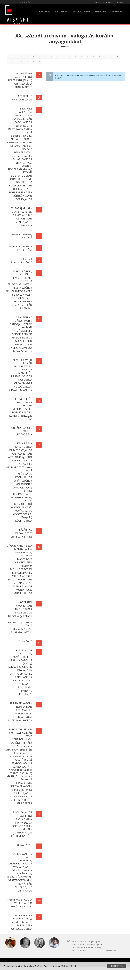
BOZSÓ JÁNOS (23, 199)
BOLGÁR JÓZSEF (22, 189)
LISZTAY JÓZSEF (22, 533)
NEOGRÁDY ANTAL (20, 629)
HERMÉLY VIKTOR (21, 376)
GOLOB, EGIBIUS (22, 337)
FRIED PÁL (26, 308)
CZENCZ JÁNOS (23, 222)
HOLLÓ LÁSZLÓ (22, 386)
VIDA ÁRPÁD (24, 883)
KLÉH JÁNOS (24, 474)
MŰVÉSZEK (45, 12)
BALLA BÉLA (24, 112)
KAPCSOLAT (117, 12)
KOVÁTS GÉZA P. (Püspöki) (22, 515)
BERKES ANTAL (23, 152)
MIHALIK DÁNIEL (22, 572)
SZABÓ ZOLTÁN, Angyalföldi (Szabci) (20, 768)
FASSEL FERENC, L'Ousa (22, 279)
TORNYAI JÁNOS (22, 832)
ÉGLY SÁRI (26, 259)
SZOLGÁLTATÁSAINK (81, 12)
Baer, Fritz (25, 108)
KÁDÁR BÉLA (24, 443)
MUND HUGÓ (23, 590)
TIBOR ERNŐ (24, 815)
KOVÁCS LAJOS (23, 510)
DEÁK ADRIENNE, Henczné (22, 236)
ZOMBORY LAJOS (22, 922)
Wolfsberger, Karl (21, 906)
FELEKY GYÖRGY (22, 287)
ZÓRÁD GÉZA (24, 925)
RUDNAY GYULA (22, 717)
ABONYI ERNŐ (23, 76)
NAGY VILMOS (23, 612)
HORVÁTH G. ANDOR (19, 390)
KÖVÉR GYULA (23, 520)
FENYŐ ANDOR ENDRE (19, 291)
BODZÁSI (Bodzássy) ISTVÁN (20, 170)
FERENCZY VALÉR (22, 294)
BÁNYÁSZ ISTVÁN (21, 119)
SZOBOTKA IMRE (22, 789)
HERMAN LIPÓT (22, 373)
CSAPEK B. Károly (22, 211)
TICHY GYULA (23, 819)
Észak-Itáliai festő (21, 262)
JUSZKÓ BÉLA (24, 434)
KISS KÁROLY (24, 464)
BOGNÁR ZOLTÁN (21, 175)
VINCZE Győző (23, 887)
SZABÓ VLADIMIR (21, 763)
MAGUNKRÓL (101, 12)
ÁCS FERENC (24, 96)
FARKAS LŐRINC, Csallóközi (22, 273)
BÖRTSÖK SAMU (22, 196)
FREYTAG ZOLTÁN (21, 305)
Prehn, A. (26, 690)
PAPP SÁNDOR (23, 677)
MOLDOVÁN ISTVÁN (20, 579)
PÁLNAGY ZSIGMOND (19, 666)
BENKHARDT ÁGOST (19, 139)
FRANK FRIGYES (22, 301)
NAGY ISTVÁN (23, 605)
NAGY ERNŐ (24, 602)
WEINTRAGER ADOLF (19, 899)
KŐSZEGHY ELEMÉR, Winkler (20, 499)
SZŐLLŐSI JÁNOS (22, 793)
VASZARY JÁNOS (22, 867)
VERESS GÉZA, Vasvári (19, 877)
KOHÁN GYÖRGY (22, 480)
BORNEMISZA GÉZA (20, 192)
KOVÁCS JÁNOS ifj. (21, 507)
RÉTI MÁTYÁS (24, 710)
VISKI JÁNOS (24, 890)
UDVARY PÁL (24, 845)
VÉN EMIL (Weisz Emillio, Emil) (22, 872)
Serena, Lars (24, 746)
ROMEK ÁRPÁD (23, 713)
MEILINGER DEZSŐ (21, 569)
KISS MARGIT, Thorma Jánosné (18, 469)
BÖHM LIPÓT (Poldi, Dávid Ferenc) (20, 180)
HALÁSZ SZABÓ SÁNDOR (23, 368)
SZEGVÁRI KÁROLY (21, 786)
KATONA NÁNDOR (21, 460)
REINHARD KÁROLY (20, 703)
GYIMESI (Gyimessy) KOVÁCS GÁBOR (20, 349)
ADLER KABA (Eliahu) (19, 80)
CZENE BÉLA (24, 225)
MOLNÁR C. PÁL (22, 583)
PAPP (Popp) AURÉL (20, 673)
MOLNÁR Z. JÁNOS (21, 586)
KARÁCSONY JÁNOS (20, 450)
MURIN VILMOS (22, 593)
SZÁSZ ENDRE (24, 782)
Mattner (27, 565)
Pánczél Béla (24, 670)
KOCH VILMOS (23, 477)
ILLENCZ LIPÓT (23, 399)
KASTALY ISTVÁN (21, 453)
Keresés (99, 2)
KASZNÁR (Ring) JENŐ (19, 457)
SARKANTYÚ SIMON (20, 729)
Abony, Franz (24, 73)
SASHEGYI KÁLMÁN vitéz (20, 734)
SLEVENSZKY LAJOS (20, 756)
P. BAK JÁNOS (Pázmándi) (24, 652)
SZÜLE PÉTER (24, 803)
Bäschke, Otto (23, 125)
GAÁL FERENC (23, 317)
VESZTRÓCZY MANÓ (20, 880)
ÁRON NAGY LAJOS (20, 99)
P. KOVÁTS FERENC (21, 657)
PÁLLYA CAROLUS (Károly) (21, 662)
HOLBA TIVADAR (22, 383)
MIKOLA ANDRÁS (22, 576)
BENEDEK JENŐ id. (21, 135)
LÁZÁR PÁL (25, 529)
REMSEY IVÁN (24, 706)
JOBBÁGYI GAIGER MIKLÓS (21, 429)
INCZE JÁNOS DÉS (21, 409)
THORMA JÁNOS (22, 812)
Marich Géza (24, 559)
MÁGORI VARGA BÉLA (19, 545)
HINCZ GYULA (23, 379)
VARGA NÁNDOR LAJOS (22, 855)
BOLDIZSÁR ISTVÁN (20, 185)
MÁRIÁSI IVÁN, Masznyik (23, 554)
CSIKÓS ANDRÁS (22, 215)
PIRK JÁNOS (25, 684)
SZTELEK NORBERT (20, 800)
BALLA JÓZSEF (23, 115)
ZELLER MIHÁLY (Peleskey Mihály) (21, 917)
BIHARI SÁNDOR (22, 159)
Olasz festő (25, 641)
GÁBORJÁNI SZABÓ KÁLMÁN (20, 325)
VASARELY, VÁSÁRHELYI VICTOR (19, 862)
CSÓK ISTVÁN (24, 218)
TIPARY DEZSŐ (23, 822)
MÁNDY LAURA (23, 549)
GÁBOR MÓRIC (23, 320)
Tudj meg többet (68, 966)
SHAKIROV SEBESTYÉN (18, 749)
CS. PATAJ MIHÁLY (21, 208)
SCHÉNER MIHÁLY (21, 742)
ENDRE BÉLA (24, 250)
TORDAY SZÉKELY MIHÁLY (21, 827)
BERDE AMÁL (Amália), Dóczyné (18, 147)
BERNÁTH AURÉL (21, 155)
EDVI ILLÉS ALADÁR (20, 246)
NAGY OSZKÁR (23, 609)
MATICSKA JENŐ (22, 562)
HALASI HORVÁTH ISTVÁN (21, 361)
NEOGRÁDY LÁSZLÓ (20, 632)
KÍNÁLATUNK (61, 12)
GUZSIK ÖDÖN (23, 341)
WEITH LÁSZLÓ (23, 903)
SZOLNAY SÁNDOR (21, 796)
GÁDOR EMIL (24, 330)
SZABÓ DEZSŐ (23, 760)
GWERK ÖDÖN (23, 344)
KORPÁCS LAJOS (22, 494)
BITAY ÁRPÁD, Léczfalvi (23, 164)
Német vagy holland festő (20, 617)
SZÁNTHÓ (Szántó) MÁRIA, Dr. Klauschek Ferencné (19, 776)
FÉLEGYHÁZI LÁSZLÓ (19, 284)
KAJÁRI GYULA (23, 446)
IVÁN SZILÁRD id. (22, 412)
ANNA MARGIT (23, 87)
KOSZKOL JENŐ (23, 504)
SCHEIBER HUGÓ (22, 739)
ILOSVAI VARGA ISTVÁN (22, 404)
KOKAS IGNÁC (23, 484)
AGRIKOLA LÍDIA (22, 83)
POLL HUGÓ (24, 687)
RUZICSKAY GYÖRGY (20, 720)
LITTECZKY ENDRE (21, 536)
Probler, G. (25, 694)
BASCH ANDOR (23, 122)
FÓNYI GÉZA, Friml (21, 298)
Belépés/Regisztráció (114, 2)
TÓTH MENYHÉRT (21, 836)
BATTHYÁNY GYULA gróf (20, 130)
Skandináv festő (22, 753)
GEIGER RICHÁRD (21, 334)
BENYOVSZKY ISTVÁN (19, 142)
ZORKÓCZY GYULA (21, 928)
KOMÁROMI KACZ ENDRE (21, 489)
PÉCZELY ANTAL (22, 680)
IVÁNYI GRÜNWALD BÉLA (20, 417)
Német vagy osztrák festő (20, 624)
